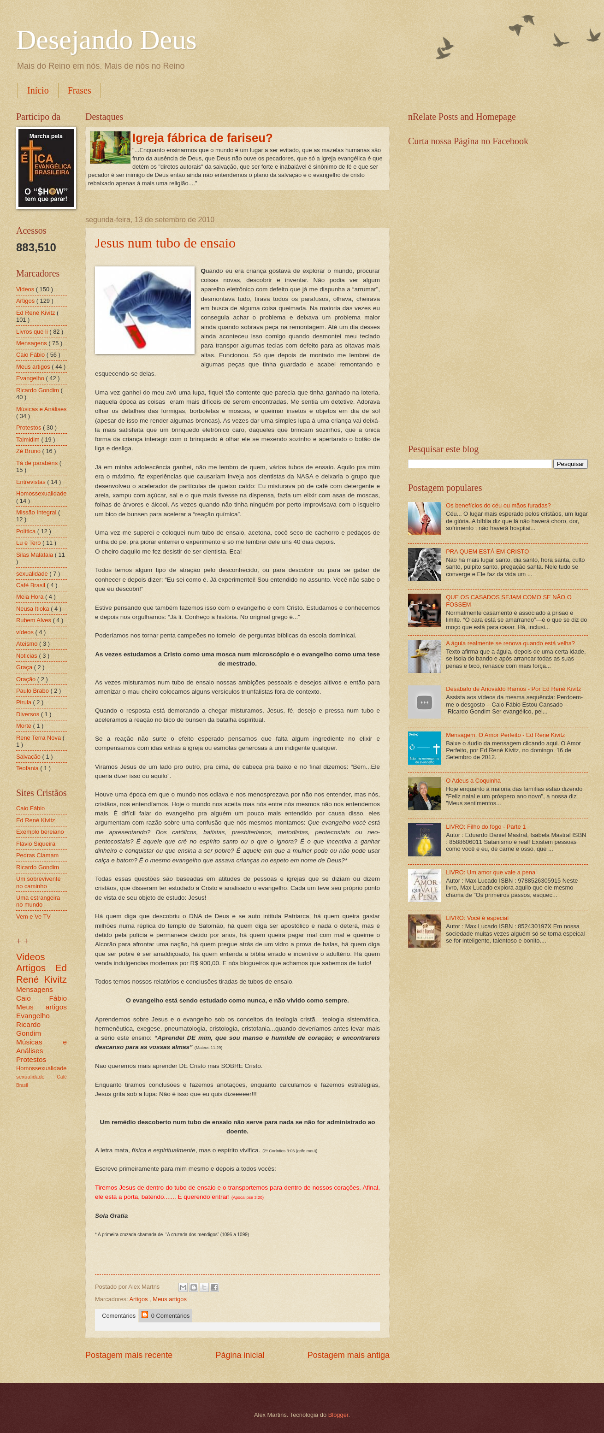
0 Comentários (165, 1315)
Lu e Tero (29, 542)
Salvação (29, 756)
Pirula (24, 702)
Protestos (29, 427)
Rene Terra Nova (39, 737)
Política (26, 531)
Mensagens (32, 343)
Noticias (27, 655)
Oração (26, 679)
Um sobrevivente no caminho (38, 882)
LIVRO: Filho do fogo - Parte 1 (486, 826)
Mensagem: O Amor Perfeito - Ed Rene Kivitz (505, 734)
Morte (24, 725)
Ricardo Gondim (38, 390)
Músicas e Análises (41, 409)
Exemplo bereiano (40, 831)
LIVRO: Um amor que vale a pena (490, 872)
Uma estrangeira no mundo (38, 901)
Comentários (117, 1315)
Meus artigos (170, 1299)
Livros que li (32, 331)
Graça (25, 667)
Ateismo (27, 643)
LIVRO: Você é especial (477, 917)
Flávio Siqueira (35, 843)
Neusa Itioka (33, 608)
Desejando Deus (106, 39)
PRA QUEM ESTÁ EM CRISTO (487, 551)
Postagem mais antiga (349, 1355)
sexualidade (32, 573)
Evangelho (31, 378)
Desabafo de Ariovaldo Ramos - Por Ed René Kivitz (513, 688)
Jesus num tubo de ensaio (165, 242)
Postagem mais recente (128, 1355)
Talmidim (28, 439)
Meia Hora (30, 596)
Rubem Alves (34, 620)
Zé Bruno (29, 451)
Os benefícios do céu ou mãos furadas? (498, 505)
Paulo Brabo (33, 690)
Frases (79, 90)
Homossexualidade (41, 493)
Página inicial (239, 1355)
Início (38, 90)
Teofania (28, 768)
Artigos (139, 1299)
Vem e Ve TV (33, 916)
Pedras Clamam (37, 855)
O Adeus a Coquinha (473, 780)
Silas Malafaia (35, 554)
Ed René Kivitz (36, 312)
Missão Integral (37, 512)
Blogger (338, 1414)
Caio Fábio (31, 354)
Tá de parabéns (37, 463)
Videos (26, 289)
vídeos (26, 632)
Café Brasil (31, 585)
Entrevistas (31, 481)
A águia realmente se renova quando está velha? (510, 643)
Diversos (28, 714)
